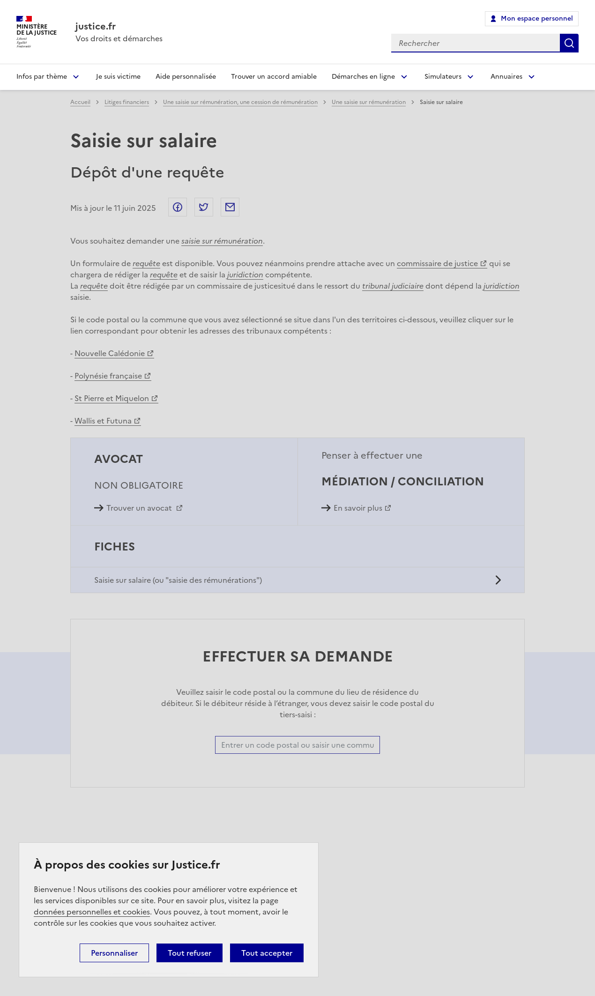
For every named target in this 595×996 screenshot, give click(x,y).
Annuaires (506, 77)
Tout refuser (189, 953)
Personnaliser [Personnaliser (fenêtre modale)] (114, 953)
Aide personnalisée (186, 77)
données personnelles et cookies (92, 911)
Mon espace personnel (537, 18)
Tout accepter (266, 953)
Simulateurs (442, 77)
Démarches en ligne (363, 77)
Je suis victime (118, 77)
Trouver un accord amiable (274, 77)
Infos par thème (41, 77)
